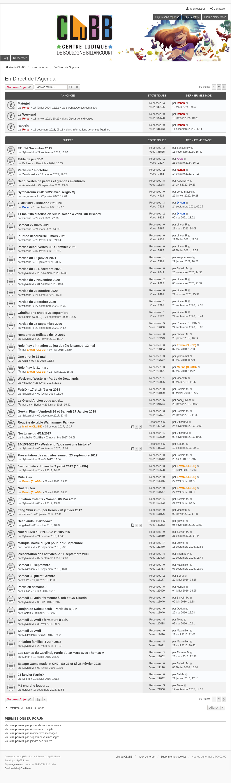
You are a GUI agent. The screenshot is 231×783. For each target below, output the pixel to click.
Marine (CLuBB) (187, 367)
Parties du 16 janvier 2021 (37, 258)
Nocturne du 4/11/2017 (34, 433)
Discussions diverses (81, 118)
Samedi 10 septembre (34, 565)
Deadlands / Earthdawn (35, 521)
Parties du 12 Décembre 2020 (39, 269)
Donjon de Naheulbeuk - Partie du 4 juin (47, 609)
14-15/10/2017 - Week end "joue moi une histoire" (54, 444)
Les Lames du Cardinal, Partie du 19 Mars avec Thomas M (61, 652)
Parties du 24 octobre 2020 (38, 291)
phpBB (23, 756)
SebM (25, 580)
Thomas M (28, 547)
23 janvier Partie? (31, 674)
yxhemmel (183, 356)
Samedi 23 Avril (29, 631)
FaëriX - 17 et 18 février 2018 (39, 389)
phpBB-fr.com (22, 760)
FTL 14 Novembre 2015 (35, 148)
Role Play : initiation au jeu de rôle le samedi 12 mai (56, 345)
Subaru (181, 443)
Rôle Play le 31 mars (33, 367)
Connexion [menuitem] (218, 8)
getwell (26, 525)
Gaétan (26, 613)
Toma (180, 619)
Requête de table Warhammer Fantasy (46, 422)
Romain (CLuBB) (32, 316)
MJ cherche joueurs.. (33, 685)
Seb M (26, 678)
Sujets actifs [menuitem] (191, 17)
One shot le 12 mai (32, 356)
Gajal (25, 360)
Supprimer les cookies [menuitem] (173, 756)
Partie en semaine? (32, 587)
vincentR (27, 218)
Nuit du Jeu (26, 488)
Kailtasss (27, 163)
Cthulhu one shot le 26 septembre (43, 313)
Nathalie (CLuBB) (32, 437)
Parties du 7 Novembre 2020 (39, 280)
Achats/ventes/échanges (82, 107)
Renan (26, 107)
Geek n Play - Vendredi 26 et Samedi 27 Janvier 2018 (57, 411)
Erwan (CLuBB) (36, 349)
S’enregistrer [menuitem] (195, 8)
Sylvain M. (28, 152)
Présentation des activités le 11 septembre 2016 (53, 554)
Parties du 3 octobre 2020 (37, 302)
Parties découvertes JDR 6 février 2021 (47, 247)
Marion (26, 656)
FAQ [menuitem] (5, 58)
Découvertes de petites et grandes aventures (51, 181)
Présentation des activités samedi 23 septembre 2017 (57, 455)
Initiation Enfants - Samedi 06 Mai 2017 (47, 499)
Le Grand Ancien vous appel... (40, 400)
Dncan (26, 207)
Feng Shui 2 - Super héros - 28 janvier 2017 (50, 510)
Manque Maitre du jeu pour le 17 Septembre (50, 543)
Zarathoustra (29, 174)
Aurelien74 (28, 185)
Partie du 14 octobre (33, 170)
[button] (224, 87)
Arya (180, 158)
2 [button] (219, 87)
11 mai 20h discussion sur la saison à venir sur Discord (59, 214)
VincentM (182, 422)
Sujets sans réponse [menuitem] (167, 17)
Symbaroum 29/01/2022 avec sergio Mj (46, 192)
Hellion (26, 591)
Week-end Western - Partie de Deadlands (48, 378)
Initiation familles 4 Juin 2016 (39, 642)
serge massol (30, 196)
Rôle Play (25, 477)
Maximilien (28, 569)
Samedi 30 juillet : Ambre (36, 576)
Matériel (24, 103)
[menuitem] (12, 768)
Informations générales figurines (91, 129)
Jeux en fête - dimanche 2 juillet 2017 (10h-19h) (53, 466)
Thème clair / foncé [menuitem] (215, 17)
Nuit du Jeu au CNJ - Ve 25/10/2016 (44, 532)
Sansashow (183, 147)
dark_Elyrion (34, 404)
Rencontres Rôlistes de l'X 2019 (41, 334)
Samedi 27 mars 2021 (34, 225)
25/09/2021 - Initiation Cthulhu (40, 203)
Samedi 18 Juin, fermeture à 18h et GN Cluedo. (53, 598)
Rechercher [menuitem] (20, 58)
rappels (23, 125)
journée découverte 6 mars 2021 (42, 236)
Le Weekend (27, 114)
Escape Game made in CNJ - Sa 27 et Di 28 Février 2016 (59, 663)
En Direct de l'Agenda (30, 79)
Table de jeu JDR (30, 159)
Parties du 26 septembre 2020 (40, 323)
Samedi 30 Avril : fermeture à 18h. (43, 620)
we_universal (16, 764)
